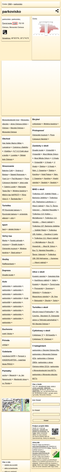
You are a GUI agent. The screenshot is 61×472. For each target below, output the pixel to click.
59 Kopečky (50, 335)
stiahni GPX (36, 391)
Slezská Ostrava (16, 128)
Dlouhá (48, 300)
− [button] (5, 67)
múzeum (5, 244)
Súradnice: (6, 38)
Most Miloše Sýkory (50, 154)
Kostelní (35, 284)
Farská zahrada (16, 240)
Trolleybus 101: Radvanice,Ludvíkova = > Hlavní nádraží (45, 202)
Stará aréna (15, 253)
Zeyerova (49, 288)
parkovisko (18, 4)
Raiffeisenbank (8, 264)
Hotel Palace (46, 174)
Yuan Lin (5, 179)
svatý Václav (7, 334)
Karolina (35, 174)
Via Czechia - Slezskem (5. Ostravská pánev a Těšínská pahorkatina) (45, 316)
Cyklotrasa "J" (37, 335)
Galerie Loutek (10, 187)
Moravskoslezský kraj (10, 120)
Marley (5, 240)
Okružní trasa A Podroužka (42, 312)
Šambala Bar (16, 199)
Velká (54, 280)
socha (4, 375)
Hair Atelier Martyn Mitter (12, 143)
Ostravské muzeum (10, 248)
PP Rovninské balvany (11, 210)
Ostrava (5, 128)
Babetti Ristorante (18, 174)
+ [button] (5, 64)
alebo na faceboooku (11, 468)
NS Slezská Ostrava (40, 324)
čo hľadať (36, 410)
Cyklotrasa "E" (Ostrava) (42, 339)
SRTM (34, 465)
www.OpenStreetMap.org (40, 446)
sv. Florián (6, 383)
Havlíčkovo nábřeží (41, 280)
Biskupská (38, 300)
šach (4, 229)
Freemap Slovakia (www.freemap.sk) (40, 452)
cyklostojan (36, 124)
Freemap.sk (35, 113)
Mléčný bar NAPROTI (10, 195)
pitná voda (24, 183)
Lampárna (6, 147)
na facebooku (38, 429)
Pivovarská (38, 288)
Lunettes (14, 155)
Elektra (42, 166)
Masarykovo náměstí (40, 297)
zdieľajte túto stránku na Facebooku (40, 430)
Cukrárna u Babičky (20, 147)
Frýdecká (46, 292)
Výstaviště (50, 150)
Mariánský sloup (20, 379)
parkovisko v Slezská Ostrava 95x (45, 350)
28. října (54, 297)
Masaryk (12, 375)
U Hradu (55, 158)
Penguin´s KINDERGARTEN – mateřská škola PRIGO (14, 360)
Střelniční (36, 292)
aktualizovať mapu (44, 386)
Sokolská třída (53, 276)
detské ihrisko (13, 229)
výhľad (4, 345)
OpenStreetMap (23, 113)
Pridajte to (52, 465)
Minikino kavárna (19, 191)
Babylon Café (7, 171)
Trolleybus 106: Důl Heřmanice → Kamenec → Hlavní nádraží (45, 259)
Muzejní (44, 284)
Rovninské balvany (9, 214)
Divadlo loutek (17, 244)
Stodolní (44, 183)
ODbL (49, 448)
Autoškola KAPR (8, 356)
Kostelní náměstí (39, 276)
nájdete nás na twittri (10, 465)
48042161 (47, 388)
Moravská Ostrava (9, 132)
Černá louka (10, 23)
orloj (12, 218)
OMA (10, 4)
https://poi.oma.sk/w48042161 (51, 113)
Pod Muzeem (17, 179)
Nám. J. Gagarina (39, 170)
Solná (55, 300)
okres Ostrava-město (19, 124)
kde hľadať (36, 400)
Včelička (7, 151)
